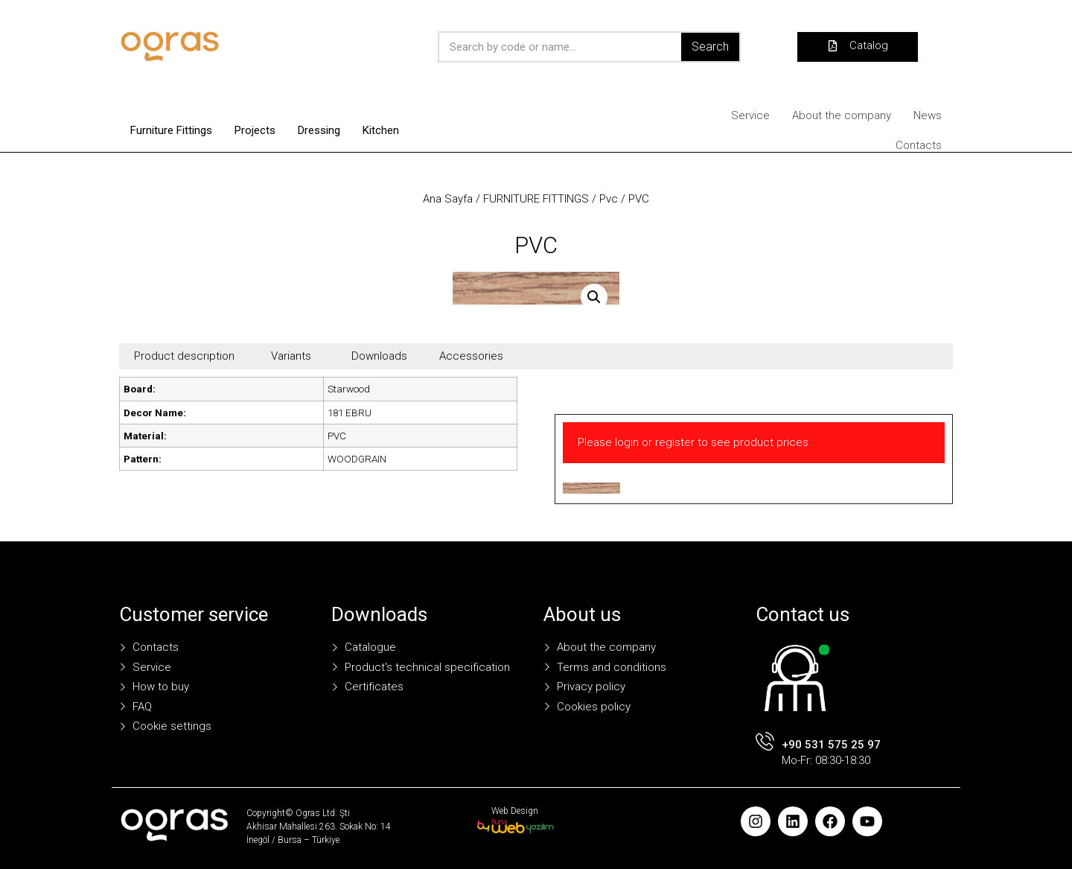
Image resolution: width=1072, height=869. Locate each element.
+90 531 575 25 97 (831, 744)
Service (750, 115)
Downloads (379, 356)
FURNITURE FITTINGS (536, 199)
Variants (291, 356)
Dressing (319, 130)
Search (710, 46)
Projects (254, 130)
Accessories (471, 356)
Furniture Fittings (171, 130)
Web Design (514, 811)
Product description (184, 356)
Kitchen (381, 130)
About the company (841, 115)
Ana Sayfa (448, 199)
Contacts (919, 145)
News (927, 115)
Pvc (608, 199)
